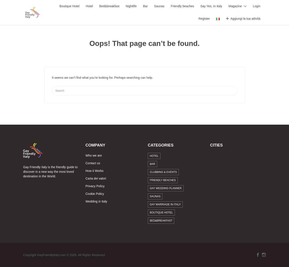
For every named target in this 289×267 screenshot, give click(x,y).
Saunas (159, 6)
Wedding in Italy (96, 201)
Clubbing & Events (163, 172)
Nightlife (131, 6)
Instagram (264, 254)
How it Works (94, 171)
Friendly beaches (182, 6)
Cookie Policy (94, 193)
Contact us (92, 163)
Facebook (258, 254)
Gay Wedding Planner (166, 188)
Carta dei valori (95, 178)
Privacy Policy (94, 186)
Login (256, 6)
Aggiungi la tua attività (245, 18)
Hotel (89, 6)
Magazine (235, 6)
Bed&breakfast (109, 6)
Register (204, 18)
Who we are (93, 155)
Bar (145, 6)
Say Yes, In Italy (211, 6)
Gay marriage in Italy (165, 204)
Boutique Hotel (69, 6)
